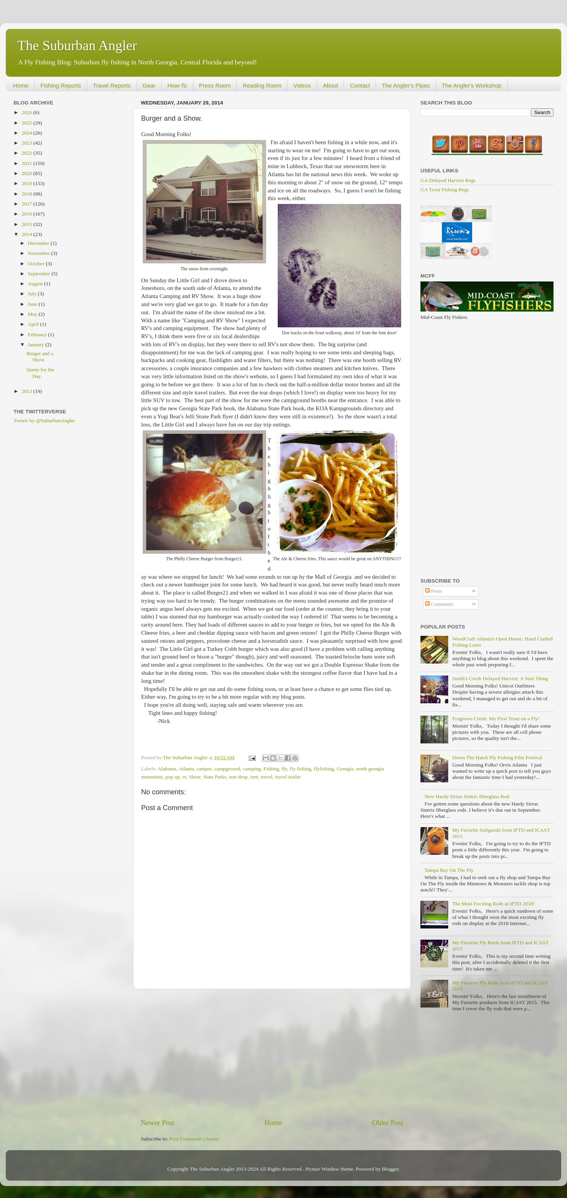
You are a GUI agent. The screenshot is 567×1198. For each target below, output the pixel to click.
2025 (27, 123)
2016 (27, 214)
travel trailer (287, 777)
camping (252, 769)
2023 (27, 143)
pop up (172, 777)
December (39, 243)
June (33, 304)
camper (204, 769)
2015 (27, 224)
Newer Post (158, 1123)
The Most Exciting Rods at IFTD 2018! (493, 904)
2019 (27, 183)
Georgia (345, 769)
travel (267, 777)
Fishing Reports (60, 85)
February (38, 334)
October (37, 263)
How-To (177, 85)
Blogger (390, 1169)
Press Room (215, 85)
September (39, 273)
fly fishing (300, 769)
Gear (149, 85)
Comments (439, 604)
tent (254, 777)
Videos (302, 85)
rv (184, 777)
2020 (27, 173)
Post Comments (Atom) (194, 1139)
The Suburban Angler (77, 45)
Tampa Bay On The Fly (448, 870)
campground (227, 769)
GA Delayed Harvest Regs (448, 180)
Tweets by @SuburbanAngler (44, 420)
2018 (27, 194)
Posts (433, 591)
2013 (27, 391)
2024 (27, 133)
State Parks (214, 777)
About (330, 85)
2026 (27, 112)
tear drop (238, 777)
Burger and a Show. (40, 356)
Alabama (166, 769)
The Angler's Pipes (406, 85)
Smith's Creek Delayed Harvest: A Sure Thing (500, 678)
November (39, 253)
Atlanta (186, 769)
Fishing (271, 769)
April (34, 324)
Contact (360, 85)
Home (21, 85)
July (33, 294)
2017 (27, 204)
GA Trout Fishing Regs (444, 189)
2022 (27, 153)
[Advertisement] (272, 1053)
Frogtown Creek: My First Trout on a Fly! (496, 718)
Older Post (387, 1123)
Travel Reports (112, 85)
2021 (27, 163)
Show (195, 777)
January (36, 344)
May (33, 314)
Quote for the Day (40, 373)
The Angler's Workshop (471, 85)
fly (284, 769)
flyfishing (324, 769)
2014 (27, 234)
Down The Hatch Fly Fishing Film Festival (497, 757)
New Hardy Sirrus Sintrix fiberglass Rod (466, 796)
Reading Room (262, 85)
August (36, 283)
